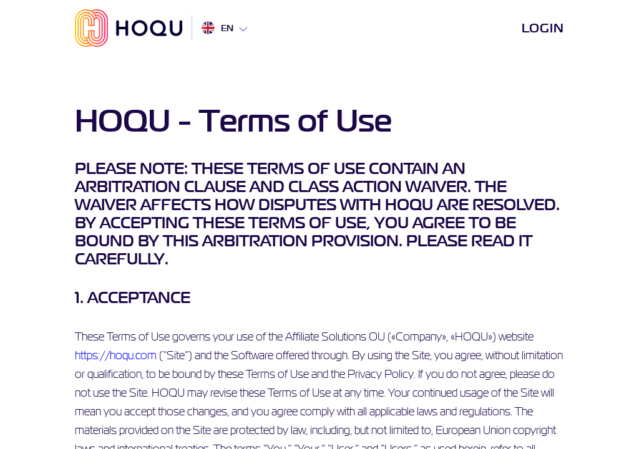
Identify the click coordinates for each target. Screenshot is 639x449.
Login (543, 28)
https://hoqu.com (116, 355)
